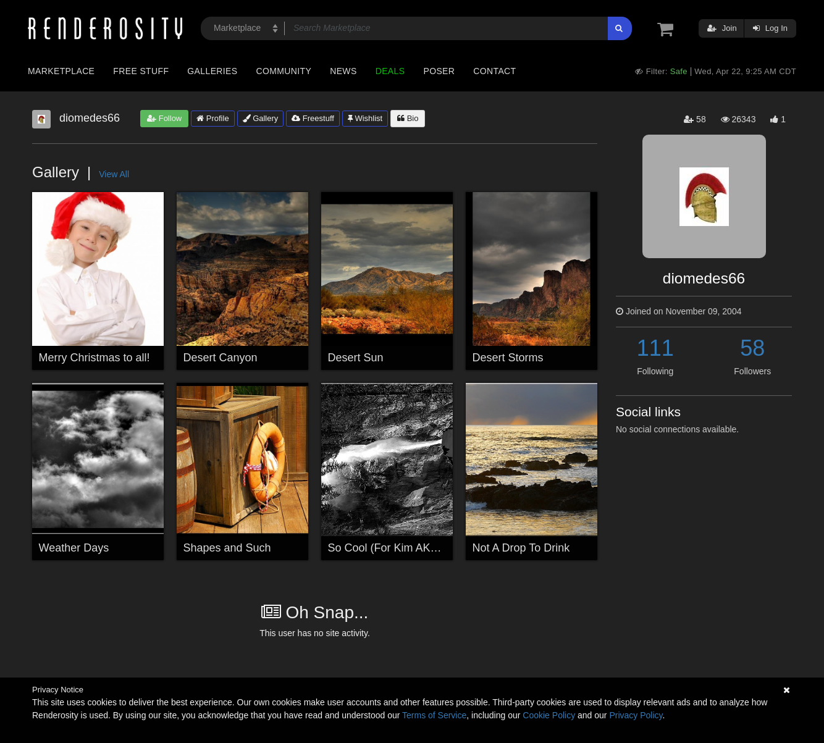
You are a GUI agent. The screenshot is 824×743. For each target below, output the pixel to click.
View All (114, 174)
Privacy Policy (635, 715)
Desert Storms (508, 357)
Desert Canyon (220, 357)
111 (655, 348)
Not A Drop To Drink (521, 548)
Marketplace (61, 71)
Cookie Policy (549, 715)
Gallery (261, 118)
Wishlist (365, 118)
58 (752, 348)
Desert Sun (356, 357)
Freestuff (313, 118)
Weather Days (74, 548)
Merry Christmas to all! (94, 357)
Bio (407, 118)
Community (284, 71)
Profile (212, 118)
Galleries (212, 71)
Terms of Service (434, 715)
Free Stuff (141, 71)
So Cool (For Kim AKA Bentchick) (410, 548)
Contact (494, 71)
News (343, 71)
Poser (439, 71)
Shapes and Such (227, 548)
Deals (390, 71)
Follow (164, 118)
